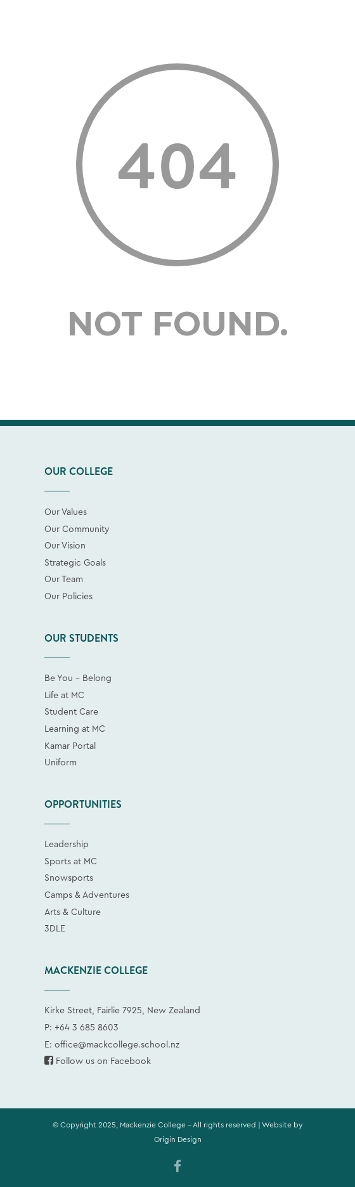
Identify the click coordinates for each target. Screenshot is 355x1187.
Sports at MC (70, 861)
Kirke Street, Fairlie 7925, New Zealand (122, 1010)
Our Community (77, 529)
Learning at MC (74, 729)
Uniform (60, 762)
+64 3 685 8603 (87, 1027)
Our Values (65, 512)
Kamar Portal (70, 746)
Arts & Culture (72, 912)
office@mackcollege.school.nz (117, 1045)
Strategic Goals (75, 563)
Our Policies (68, 596)
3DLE (54, 928)
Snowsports (68, 878)
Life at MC (64, 695)
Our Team (63, 579)
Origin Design (178, 1139)
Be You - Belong (78, 678)
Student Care (71, 712)
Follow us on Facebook (97, 1061)
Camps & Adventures (86, 895)
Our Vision (65, 546)
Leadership (66, 844)
